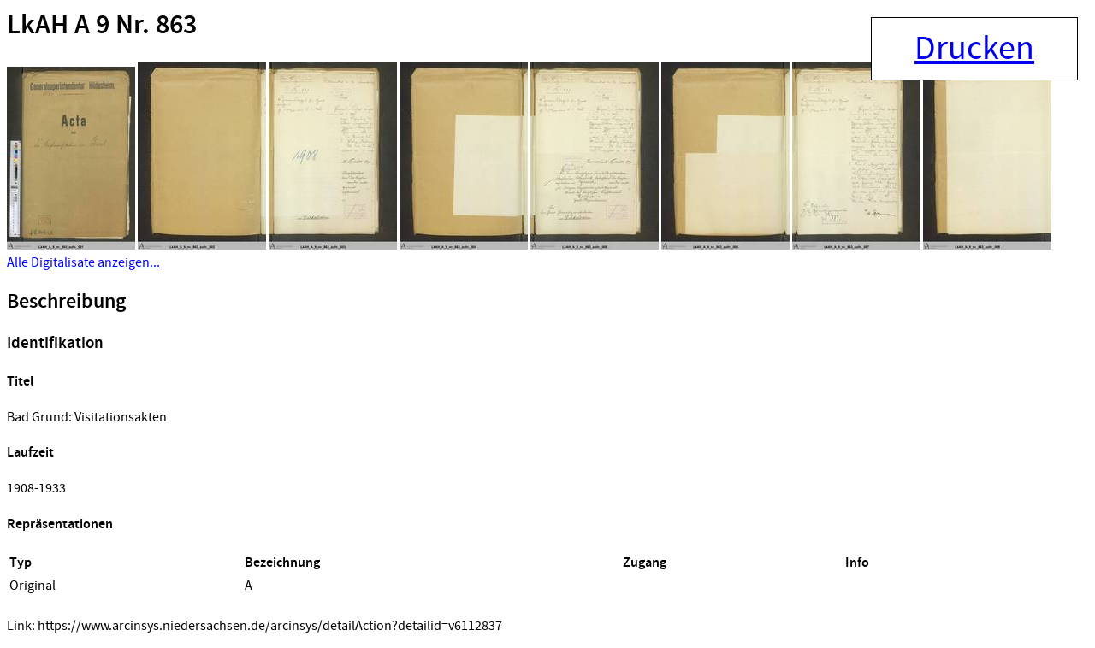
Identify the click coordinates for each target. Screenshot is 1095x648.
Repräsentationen (60, 524)
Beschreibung (66, 301)
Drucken (974, 49)
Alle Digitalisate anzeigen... (83, 262)
